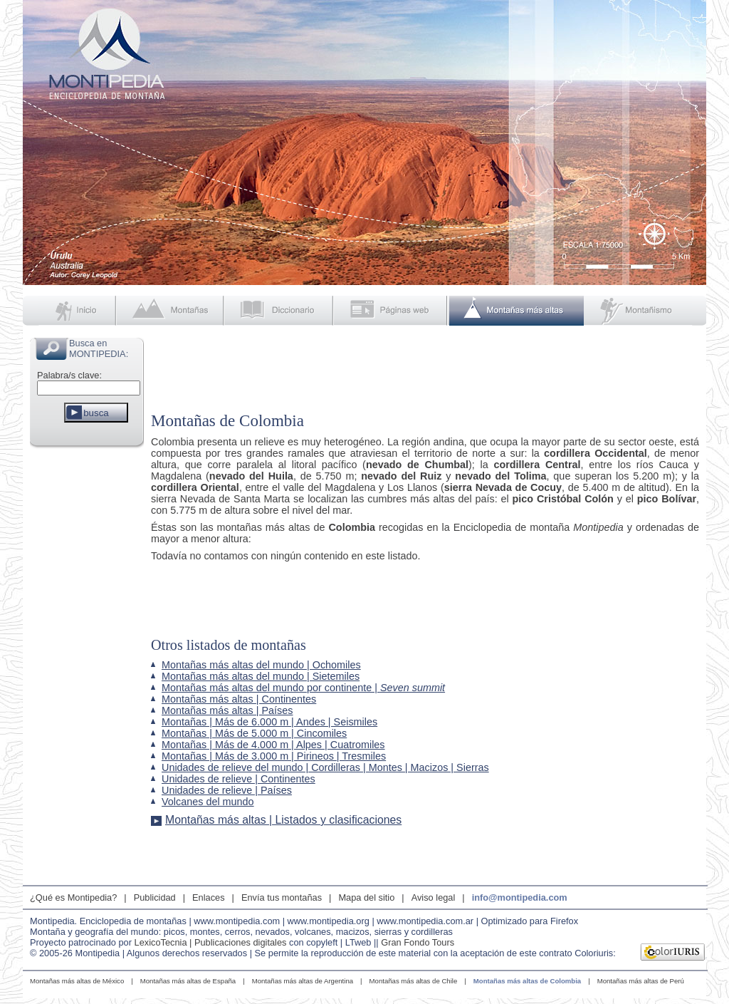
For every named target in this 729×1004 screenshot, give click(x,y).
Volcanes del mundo (208, 801)
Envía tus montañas (281, 897)
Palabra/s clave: (69, 375)
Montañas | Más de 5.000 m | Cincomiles (254, 733)
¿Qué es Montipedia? (73, 897)
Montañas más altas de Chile (413, 981)
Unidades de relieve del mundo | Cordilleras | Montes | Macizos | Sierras (325, 767)
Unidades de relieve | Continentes (238, 779)
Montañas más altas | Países (227, 710)
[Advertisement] (87, 665)
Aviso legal (433, 897)
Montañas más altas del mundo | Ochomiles (261, 665)
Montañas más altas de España (188, 981)
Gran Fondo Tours (417, 942)
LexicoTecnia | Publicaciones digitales (211, 942)
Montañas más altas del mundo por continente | (303, 687)
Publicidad (155, 897)
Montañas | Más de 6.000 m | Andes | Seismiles (269, 722)
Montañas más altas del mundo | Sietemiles (261, 676)
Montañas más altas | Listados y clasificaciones (283, 820)
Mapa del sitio (366, 897)
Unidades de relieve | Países (227, 790)
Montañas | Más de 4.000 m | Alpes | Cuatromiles (273, 744)
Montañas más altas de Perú (640, 981)
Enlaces (208, 897)
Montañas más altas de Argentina (302, 981)
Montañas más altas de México (77, 981)
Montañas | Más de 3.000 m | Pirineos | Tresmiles (274, 756)
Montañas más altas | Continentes (239, 699)
